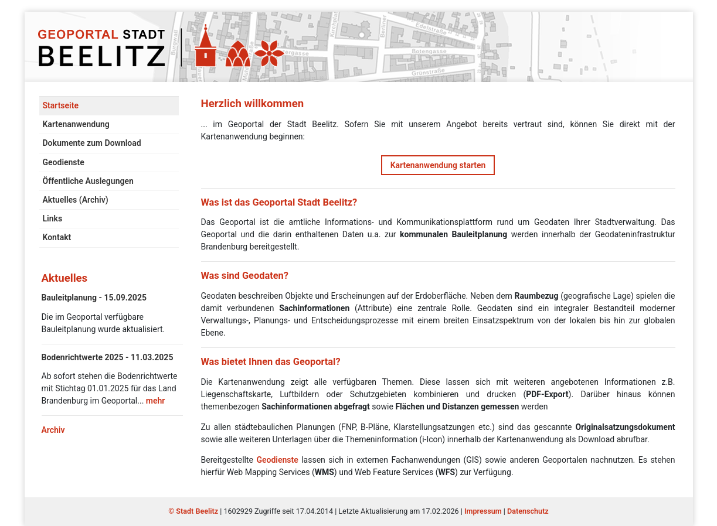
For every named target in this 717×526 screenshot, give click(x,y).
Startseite (61, 105)
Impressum (483, 511)
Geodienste (63, 162)
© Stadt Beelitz (194, 511)
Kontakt (57, 237)
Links (53, 218)
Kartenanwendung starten (438, 165)
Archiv (53, 430)
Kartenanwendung (76, 124)
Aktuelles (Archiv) (75, 199)
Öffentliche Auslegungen (88, 181)
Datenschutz (528, 511)
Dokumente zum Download (92, 143)
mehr (155, 400)
